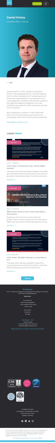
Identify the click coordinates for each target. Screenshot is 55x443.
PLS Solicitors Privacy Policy (20, 439)
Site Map (27, 315)
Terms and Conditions (36, 439)
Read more (27, 297)
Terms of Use (28, 307)
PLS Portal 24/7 (27, 301)
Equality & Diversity (27, 416)
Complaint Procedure (27, 410)
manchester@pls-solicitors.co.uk (28, 326)
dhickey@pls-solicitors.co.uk (17, 123)
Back (9, 84)
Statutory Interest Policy (27, 414)
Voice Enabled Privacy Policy (28, 305)
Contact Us (27, 313)
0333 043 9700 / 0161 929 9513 (28, 325)
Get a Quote (37, 4)
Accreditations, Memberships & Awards (28, 412)
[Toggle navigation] (45, 4)
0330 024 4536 (28, 323)
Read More (11, 180)
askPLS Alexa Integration (28, 303)
